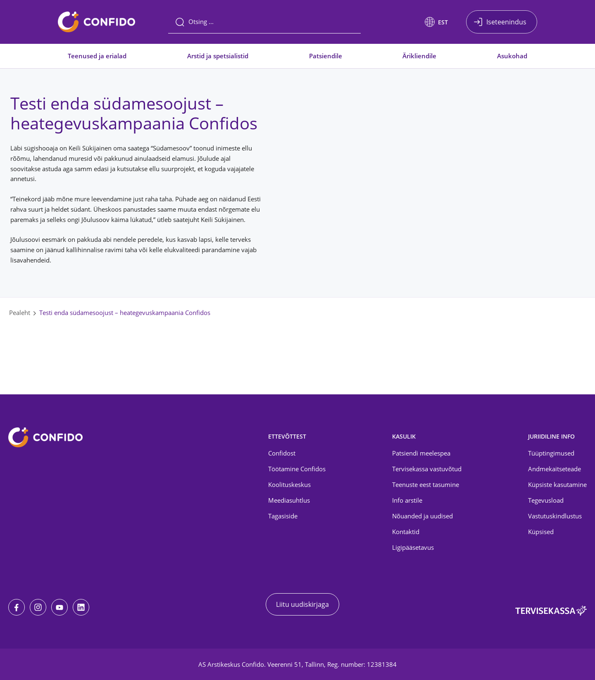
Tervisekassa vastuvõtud (427, 469)
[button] (436, 22)
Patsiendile (325, 56)
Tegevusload (546, 500)
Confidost (281, 453)
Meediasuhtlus (289, 500)
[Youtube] (59, 607)
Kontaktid (405, 531)
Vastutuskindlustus (555, 516)
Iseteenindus (506, 21)
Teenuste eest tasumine (425, 484)
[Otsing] (264, 21)
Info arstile (407, 500)
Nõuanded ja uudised (422, 516)
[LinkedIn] (81, 607)
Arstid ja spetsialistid (217, 56)
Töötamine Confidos (297, 469)
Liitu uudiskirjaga (302, 604)
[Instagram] (38, 607)
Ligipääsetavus (413, 547)
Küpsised (541, 531)
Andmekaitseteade (554, 469)
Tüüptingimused (551, 453)
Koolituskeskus (289, 484)
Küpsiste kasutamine (557, 484)
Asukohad (512, 56)
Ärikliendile (419, 56)
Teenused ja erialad (97, 56)
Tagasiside (283, 516)
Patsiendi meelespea (421, 453)
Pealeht (19, 312)
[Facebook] (16, 607)
